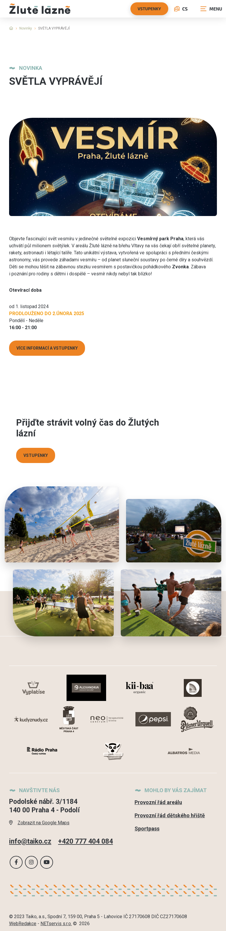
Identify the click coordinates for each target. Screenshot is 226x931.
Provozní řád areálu (158, 802)
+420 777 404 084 (85, 841)
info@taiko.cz (30, 841)
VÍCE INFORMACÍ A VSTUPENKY (47, 348)
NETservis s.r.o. (56, 923)
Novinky (25, 28)
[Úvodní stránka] (40, 8)
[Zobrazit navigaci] (211, 9)
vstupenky (149, 8)
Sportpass (147, 828)
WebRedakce (22, 923)
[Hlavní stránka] (11, 28)
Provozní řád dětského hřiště (170, 815)
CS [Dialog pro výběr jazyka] (181, 8)
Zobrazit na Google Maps (39, 822)
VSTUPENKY (35, 455)
